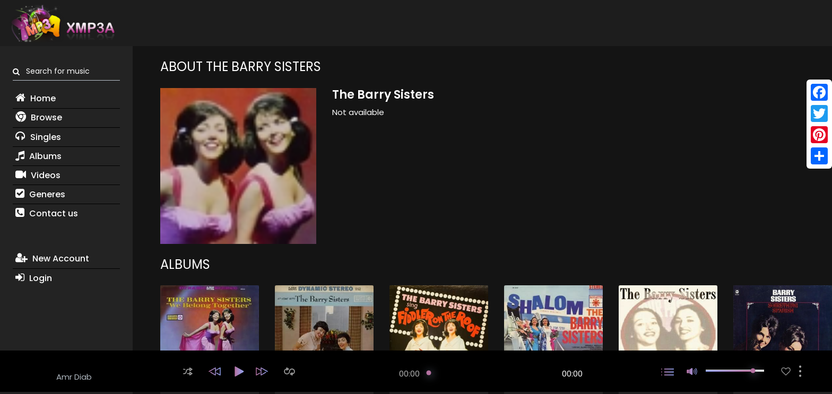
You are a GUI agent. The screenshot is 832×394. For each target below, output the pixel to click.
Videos (37, 175)
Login (33, 278)
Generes (40, 194)
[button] (188, 371)
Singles (38, 137)
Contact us (46, 213)
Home (35, 98)
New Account (52, 258)
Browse (38, 117)
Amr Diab (74, 376)
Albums (38, 156)
